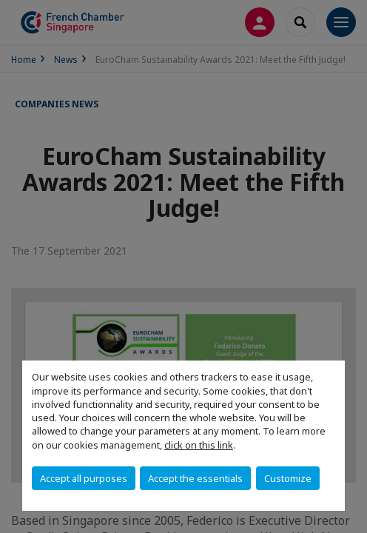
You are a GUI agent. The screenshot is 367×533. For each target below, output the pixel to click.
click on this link (198, 445)
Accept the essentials (195, 478)
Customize (288, 478)
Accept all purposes (83, 478)
